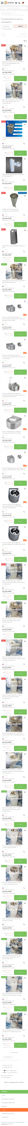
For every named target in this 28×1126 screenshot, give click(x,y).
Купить (20, 78)
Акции (4, 1110)
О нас (3, 1095)
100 (26, 34)
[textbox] (15, 8)
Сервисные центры (8, 1113)
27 (21, 34)
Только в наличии (7, 29)
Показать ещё (14, 1052)
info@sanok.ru (12, 1070)
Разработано (4, 1124)
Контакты (5, 1117)
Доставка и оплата (8, 1099)
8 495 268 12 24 (8, 1067)
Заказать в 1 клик (7, 80)
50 (23, 34)
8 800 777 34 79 (8, 1065)
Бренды (4, 1106)
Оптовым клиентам (8, 1102)
